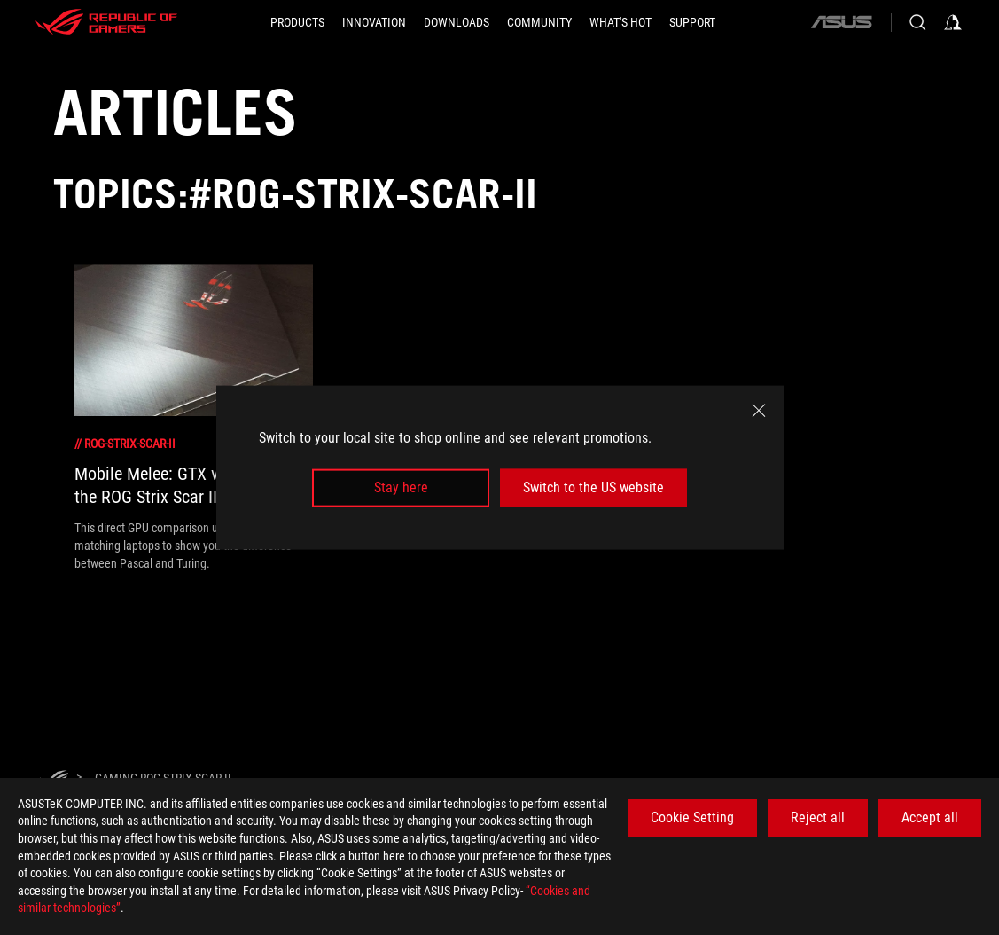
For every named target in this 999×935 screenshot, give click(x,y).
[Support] (692, 22)
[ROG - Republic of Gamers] (106, 22)
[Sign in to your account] (953, 22)
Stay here (401, 487)
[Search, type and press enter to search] (917, 22)
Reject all (818, 817)
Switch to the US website (593, 487)
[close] (758, 410)
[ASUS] (841, 22)
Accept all (929, 817)
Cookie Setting (692, 817)
